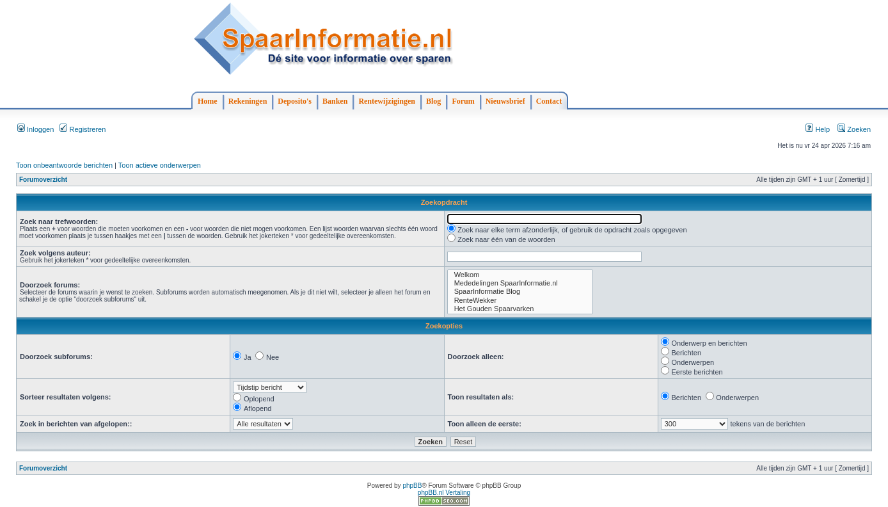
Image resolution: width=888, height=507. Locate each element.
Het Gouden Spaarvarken (520, 309)
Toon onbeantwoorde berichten (64, 165)
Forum (463, 101)
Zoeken (854, 129)
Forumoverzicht (43, 179)
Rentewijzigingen (386, 101)
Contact (549, 101)
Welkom (520, 275)
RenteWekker (520, 300)
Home (208, 101)
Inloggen (35, 129)
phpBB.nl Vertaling (444, 492)
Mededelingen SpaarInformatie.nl (520, 283)
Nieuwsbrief (505, 101)
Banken (334, 101)
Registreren (82, 129)
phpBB (412, 485)
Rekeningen (247, 101)
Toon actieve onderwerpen (159, 165)
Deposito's (295, 101)
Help (817, 129)
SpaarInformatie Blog (520, 291)
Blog (433, 101)
